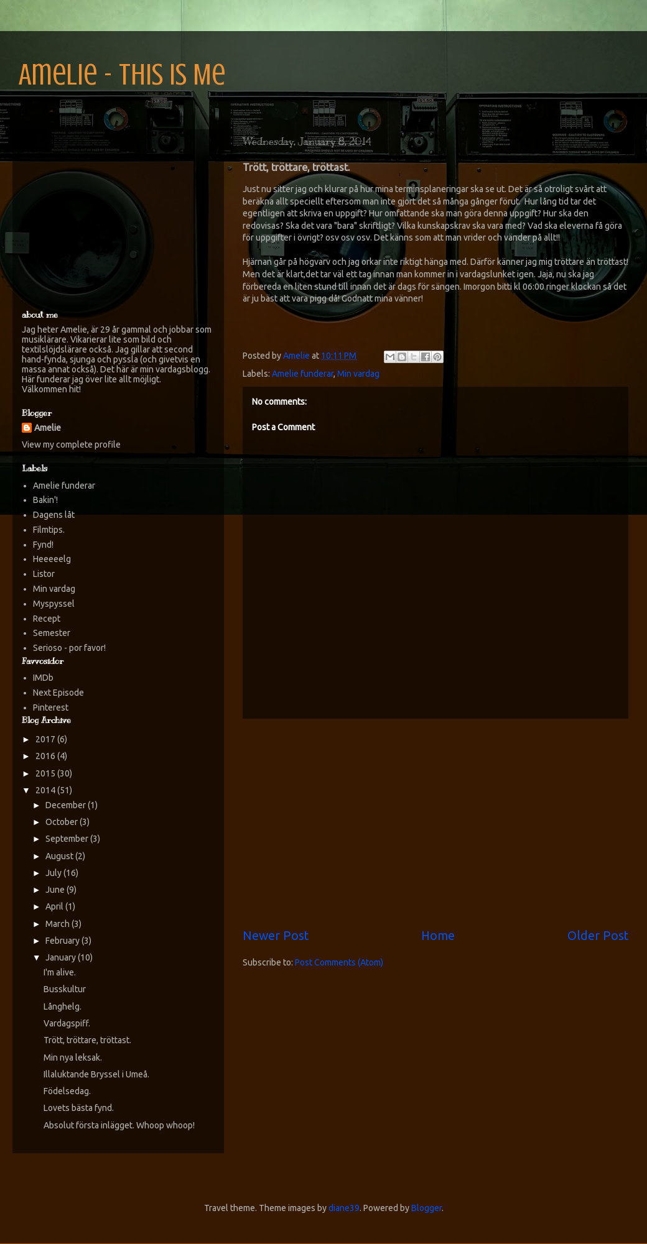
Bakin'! (45, 500)
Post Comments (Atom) (339, 962)
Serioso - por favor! (69, 648)
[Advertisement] (435, 823)
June (56, 890)
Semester (51, 633)
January (61, 957)
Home (438, 935)
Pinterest (50, 707)
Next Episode (58, 693)
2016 (46, 756)
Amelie (47, 428)
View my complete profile (71, 444)
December (66, 805)
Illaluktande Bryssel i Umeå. (96, 1074)
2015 (46, 773)
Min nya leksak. (73, 1057)
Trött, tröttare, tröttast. (87, 1040)
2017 (46, 739)
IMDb (43, 678)
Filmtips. (49, 530)
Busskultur (65, 989)
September (67, 839)
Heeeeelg (52, 559)
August (60, 856)
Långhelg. (62, 1006)
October (62, 822)
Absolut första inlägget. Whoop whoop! (119, 1125)
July (54, 873)
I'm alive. (60, 972)
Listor (44, 574)
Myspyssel (54, 604)
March (58, 924)
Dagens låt (54, 515)
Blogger (426, 1208)
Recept (46, 619)
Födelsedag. (67, 1091)
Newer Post (276, 935)
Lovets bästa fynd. (79, 1108)
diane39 (344, 1208)
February (63, 941)
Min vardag (358, 374)
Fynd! (43, 545)
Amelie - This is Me (122, 74)
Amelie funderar (302, 374)
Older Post (597, 935)
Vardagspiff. (67, 1023)
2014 (46, 790)
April (55, 906)
